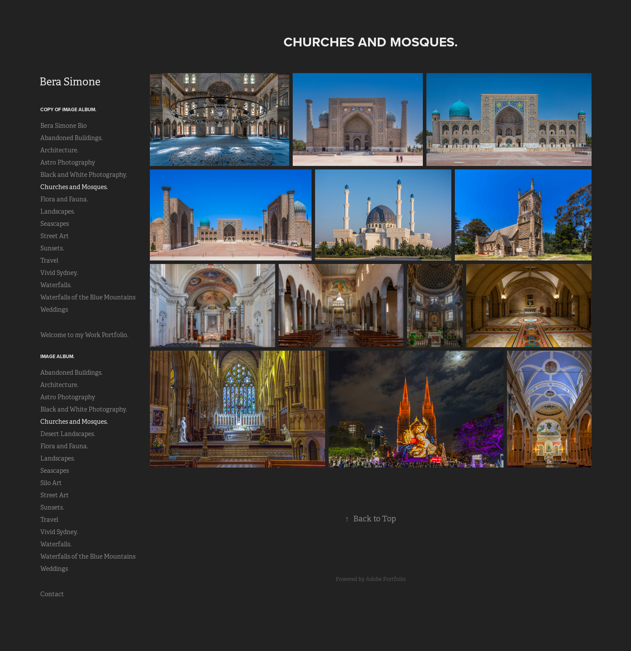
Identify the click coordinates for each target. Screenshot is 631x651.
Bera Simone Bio (63, 126)
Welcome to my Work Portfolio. (84, 335)
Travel (49, 260)
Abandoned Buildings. (71, 138)
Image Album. (57, 356)
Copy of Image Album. (68, 109)
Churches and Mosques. (74, 187)
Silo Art (51, 483)
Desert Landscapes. (67, 434)
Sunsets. (52, 248)
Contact (52, 594)
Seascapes (54, 224)
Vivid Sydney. (59, 273)
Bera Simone (69, 81)
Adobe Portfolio (386, 579)
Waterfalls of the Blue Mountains (87, 297)
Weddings (54, 309)
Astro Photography (67, 162)
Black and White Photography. (83, 175)
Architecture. (59, 150)
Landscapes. (57, 211)
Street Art (54, 236)
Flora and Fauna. (64, 199)
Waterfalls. (55, 285)
